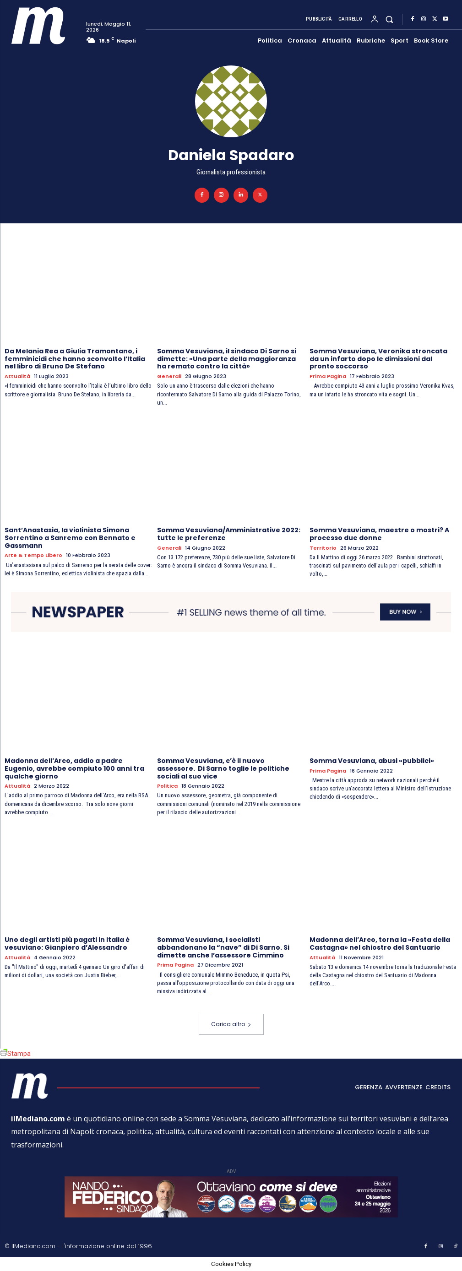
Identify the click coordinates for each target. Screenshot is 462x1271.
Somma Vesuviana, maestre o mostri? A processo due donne (379, 533)
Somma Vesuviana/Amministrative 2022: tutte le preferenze (228, 533)
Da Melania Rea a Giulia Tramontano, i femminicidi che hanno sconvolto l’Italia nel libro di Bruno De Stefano (75, 358)
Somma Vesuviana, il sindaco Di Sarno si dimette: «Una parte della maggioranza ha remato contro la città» (226, 358)
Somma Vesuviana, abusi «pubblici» (372, 760)
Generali (169, 376)
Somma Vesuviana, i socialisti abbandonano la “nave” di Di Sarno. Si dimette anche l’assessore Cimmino (223, 947)
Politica (167, 786)
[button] (389, 19)
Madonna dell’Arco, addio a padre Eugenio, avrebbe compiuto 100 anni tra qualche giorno (74, 768)
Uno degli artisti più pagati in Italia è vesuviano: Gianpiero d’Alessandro (67, 943)
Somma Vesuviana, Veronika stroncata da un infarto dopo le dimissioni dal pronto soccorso (378, 358)
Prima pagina (328, 376)
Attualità (17, 376)
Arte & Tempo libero (33, 555)
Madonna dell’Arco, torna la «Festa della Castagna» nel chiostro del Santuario (380, 943)
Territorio (323, 548)
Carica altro (231, 1024)
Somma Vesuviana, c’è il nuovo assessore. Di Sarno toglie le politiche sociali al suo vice (223, 768)
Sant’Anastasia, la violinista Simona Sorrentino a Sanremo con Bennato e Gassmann (70, 537)
